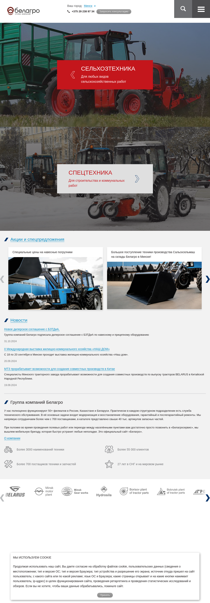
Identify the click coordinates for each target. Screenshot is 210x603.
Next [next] (208, 279)
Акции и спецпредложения (37, 239)
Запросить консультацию (113, 11)
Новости (18, 320)
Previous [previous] (2, 279)
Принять (105, 595)
